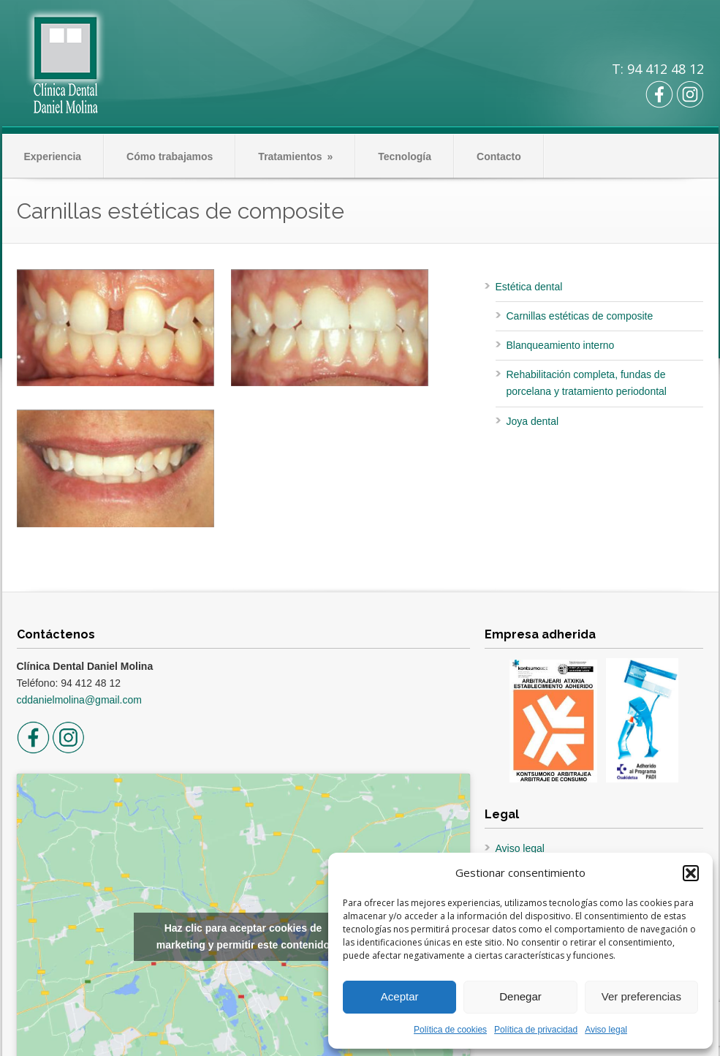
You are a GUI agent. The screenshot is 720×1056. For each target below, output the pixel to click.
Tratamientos (295, 156)
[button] (690, 873)
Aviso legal (606, 1030)
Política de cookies (450, 1030)
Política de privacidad (535, 1030)
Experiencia (53, 156)
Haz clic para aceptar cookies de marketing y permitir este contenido (243, 936)
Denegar (520, 996)
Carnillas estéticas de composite (580, 316)
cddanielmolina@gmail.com (79, 700)
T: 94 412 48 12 (658, 69)
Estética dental (529, 287)
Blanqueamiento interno (561, 345)
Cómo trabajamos (169, 156)
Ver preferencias (641, 996)
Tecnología (404, 156)
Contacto (499, 156)
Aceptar (400, 996)
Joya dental (533, 421)
